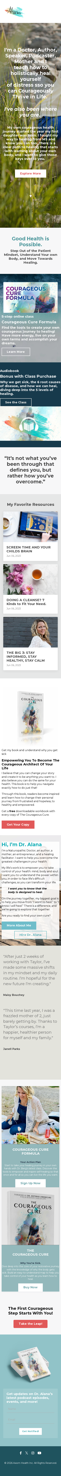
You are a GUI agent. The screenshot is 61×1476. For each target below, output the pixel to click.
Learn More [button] (16, 352)
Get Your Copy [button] (18, 824)
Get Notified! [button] (30, 1431)
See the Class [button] (15, 402)
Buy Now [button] (30, 1287)
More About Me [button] (19, 925)
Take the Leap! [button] (30, 1324)
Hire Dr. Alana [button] (31, 935)
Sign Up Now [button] (30, 1183)
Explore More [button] (30, 173)
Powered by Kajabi (30, 1467)
